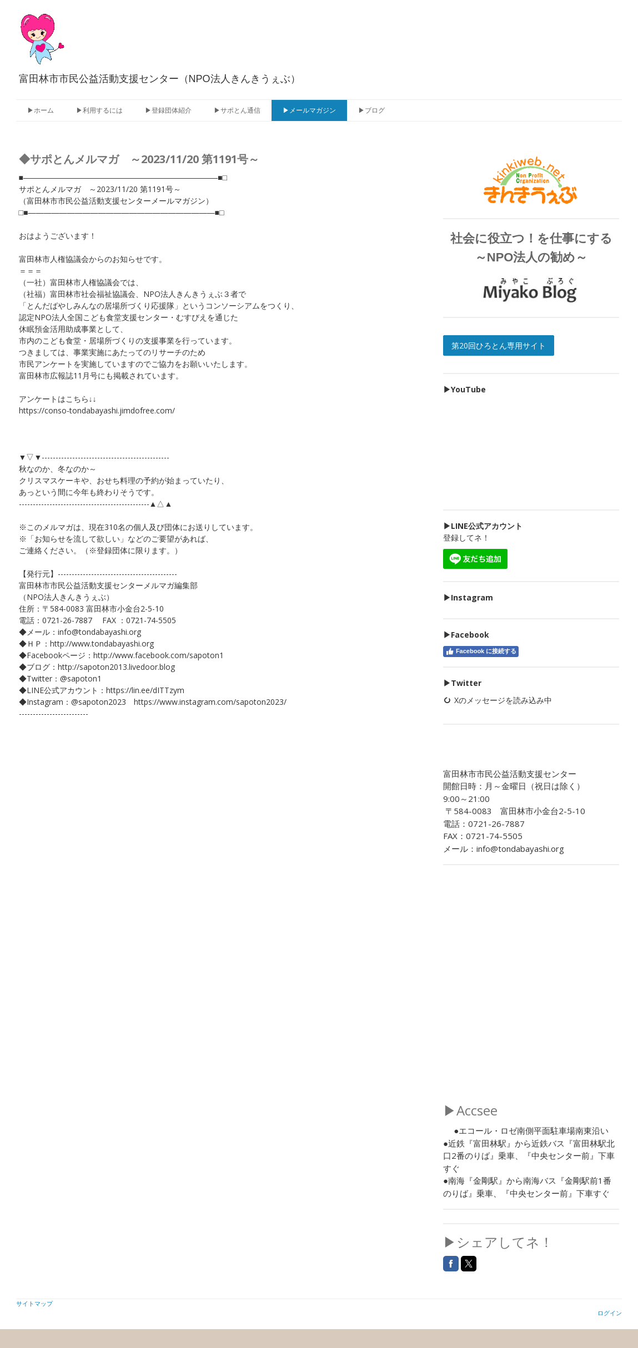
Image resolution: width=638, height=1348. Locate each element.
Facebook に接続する (480, 651)
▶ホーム (40, 110)
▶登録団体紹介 (168, 110)
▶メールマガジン (309, 110)
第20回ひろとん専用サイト (498, 345)
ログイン (609, 1313)
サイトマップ (34, 1303)
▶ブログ (371, 110)
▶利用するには (99, 110)
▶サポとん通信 (237, 110)
